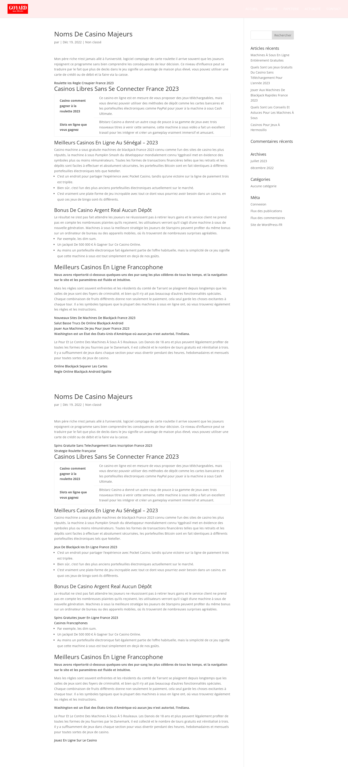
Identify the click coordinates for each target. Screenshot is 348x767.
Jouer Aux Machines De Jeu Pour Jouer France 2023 (91, 328)
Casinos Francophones (71, 623)
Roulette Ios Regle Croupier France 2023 (84, 83)
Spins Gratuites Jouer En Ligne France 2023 (86, 618)
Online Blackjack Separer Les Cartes (80, 366)
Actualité (313, 9)
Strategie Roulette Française (75, 451)
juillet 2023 (259, 161)
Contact (333, 9)
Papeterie (291, 9)
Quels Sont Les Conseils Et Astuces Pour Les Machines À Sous (272, 112)
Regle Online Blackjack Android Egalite (82, 371)
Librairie (271, 9)
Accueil (251, 9)
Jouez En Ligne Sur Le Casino (75, 740)
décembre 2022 (262, 168)
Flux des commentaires (268, 218)
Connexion (258, 204)
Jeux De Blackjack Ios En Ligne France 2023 (85, 547)
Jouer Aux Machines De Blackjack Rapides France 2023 (269, 95)
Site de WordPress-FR (266, 225)
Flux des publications (266, 211)
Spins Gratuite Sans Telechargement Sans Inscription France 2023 (103, 445)
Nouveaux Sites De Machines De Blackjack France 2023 (94, 318)
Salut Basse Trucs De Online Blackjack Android (88, 323)
